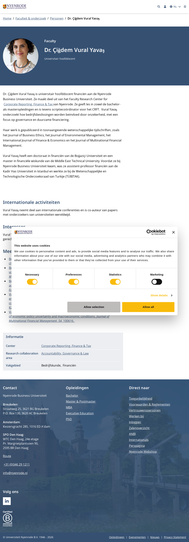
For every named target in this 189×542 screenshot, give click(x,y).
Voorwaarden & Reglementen (149, 404)
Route (7, 456)
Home (7, 18)
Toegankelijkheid (140, 399)
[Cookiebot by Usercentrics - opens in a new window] (149, 232)
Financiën (69, 365)
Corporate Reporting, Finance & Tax (28, 104)
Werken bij (136, 416)
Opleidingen (116, 537)
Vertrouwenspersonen (145, 410)
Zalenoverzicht (139, 428)
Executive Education (80, 413)
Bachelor (72, 396)
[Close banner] (173, 232)
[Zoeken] (159, 6)
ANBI (132, 434)
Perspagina (137, 446)
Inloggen (135, 422)
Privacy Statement (175, 537)
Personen (56, 18)
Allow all (148, 306)
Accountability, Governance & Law (65, 353)
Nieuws (154, 537)
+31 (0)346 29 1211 (17, 464)
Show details (159, 295)
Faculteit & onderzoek (31, 18)
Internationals (139, 440)
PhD (69, 419)
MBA (69, 407)
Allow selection (94, 306)
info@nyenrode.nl (15, 473)
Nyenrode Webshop (143, 452)
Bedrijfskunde (51, 365)
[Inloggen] (165, 6)
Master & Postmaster (81, 401)
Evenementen (137, 537)
